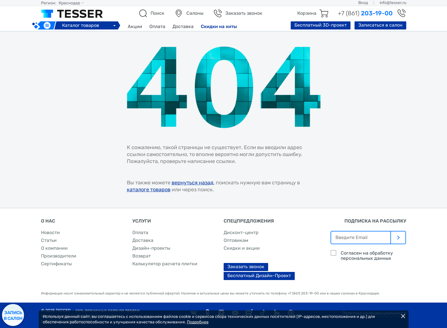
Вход (363, 2)
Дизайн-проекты (151, 248)
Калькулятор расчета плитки (164, 263)
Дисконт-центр (241, 232)
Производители (58, 256)
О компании (54, 248)
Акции (135, 26)
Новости (50, 232)
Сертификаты (56, 263)
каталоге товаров (148, 189)
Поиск (157, 13)
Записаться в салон (380, 25)
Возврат (141, 256)
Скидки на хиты (219, 26)
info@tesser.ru (393, 2)
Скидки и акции (242, 248)
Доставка (183, 26)
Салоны (194, 13)
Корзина (306, 13)
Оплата (157, 26)
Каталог (89, 25)
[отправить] (398, 237)
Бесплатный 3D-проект (320, 25)
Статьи (49, 240)
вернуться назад (193, 182)
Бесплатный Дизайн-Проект (259, 275)
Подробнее (198, 322)
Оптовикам (236, 240)
